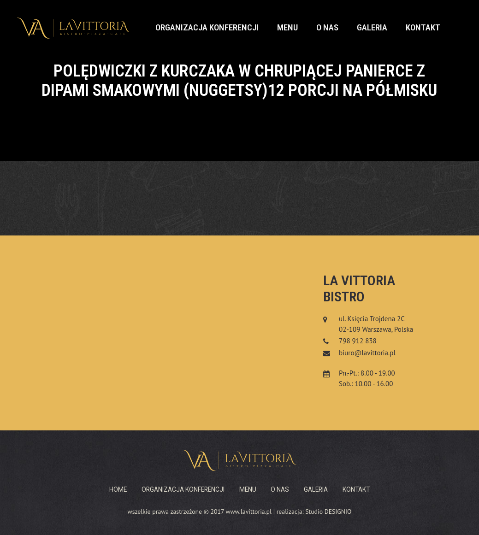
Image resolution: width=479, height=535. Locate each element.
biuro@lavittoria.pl (367, 352)
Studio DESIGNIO (328, 511)
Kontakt (423, 28)
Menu (287, 28)
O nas (327, 28)
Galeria (372, 28)
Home (118, 489)
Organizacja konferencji (207, 28)
